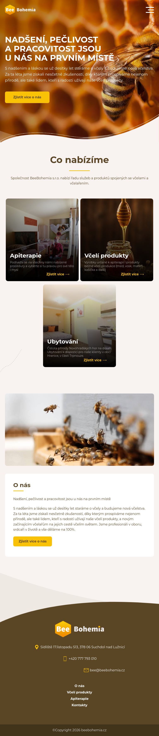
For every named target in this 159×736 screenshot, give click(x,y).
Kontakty (79, 705)
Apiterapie (80, 698)
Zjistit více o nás (27, 97)
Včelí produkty (79, 692)
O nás (79, 686)
